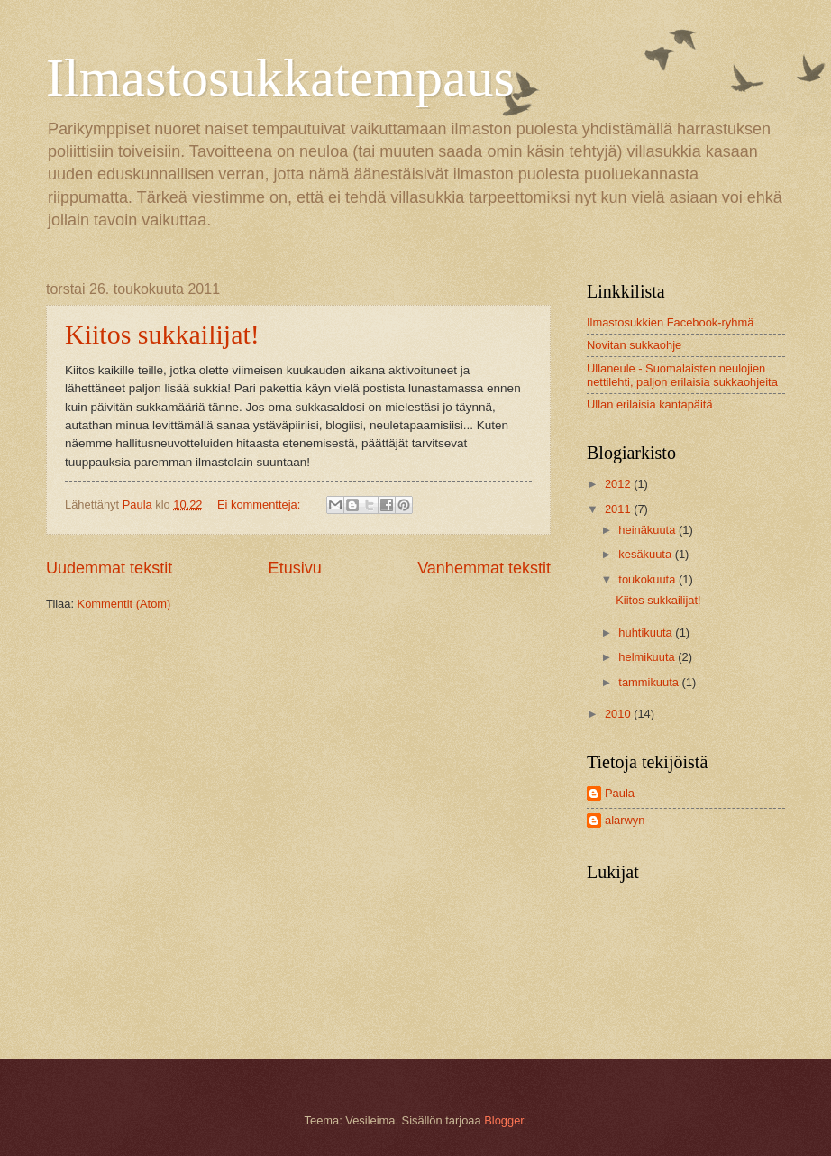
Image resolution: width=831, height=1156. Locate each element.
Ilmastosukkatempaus (280, 77)
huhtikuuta (646, 632)
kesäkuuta (646, 554)
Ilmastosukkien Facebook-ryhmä (670, 322)
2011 (619, 509)
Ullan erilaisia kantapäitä (650, 404)
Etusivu (295, 568)
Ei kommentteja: (260, 504)
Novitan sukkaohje (634, 345)
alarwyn (624, 820)
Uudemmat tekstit (109, 568)
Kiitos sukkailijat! (162, 334)
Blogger (504, 1120)
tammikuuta (649, 682)
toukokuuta (648, 579)
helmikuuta (648, 657)
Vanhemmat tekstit (484, 568)
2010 (619, 713)
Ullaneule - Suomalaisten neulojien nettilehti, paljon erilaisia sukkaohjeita (682, 375)
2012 (619, 484)
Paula (620, 793)
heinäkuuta (648, 530)
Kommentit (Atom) (124, 603)
